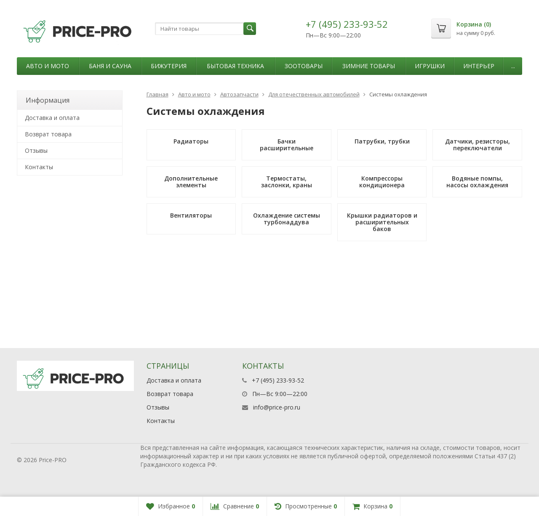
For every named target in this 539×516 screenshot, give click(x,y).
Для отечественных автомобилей (314, 94)
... (513, 66)
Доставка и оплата (52, 118)
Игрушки (430, 66)
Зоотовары (304, 66)
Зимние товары (368, 66)
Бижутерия (169, 66)
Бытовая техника (235, 66)
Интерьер (478, 66)
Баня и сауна (110, 66)
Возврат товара (48, 134)
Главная (157, 94)
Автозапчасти (239, 94)
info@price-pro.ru (276, 407)
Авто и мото (47, 66)
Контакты (39, 167)
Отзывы (36, 150)
